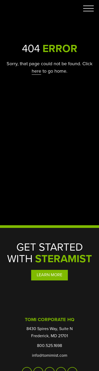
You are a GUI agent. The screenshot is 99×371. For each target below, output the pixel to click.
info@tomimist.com (49, 355)
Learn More (49, 275)
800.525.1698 (49, 345)
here (36, 71)
